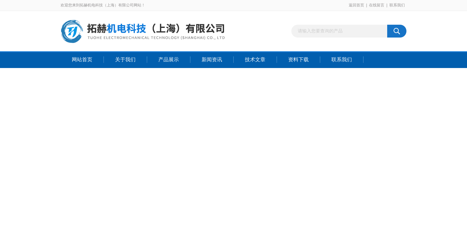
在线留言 (376, 5)
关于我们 (125, 59)
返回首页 (356, 5)
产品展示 (168, 59)
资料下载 (298, 59)
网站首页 (82, 59)
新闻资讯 (212, 59)
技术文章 (255, 59)
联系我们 (397, 5)
